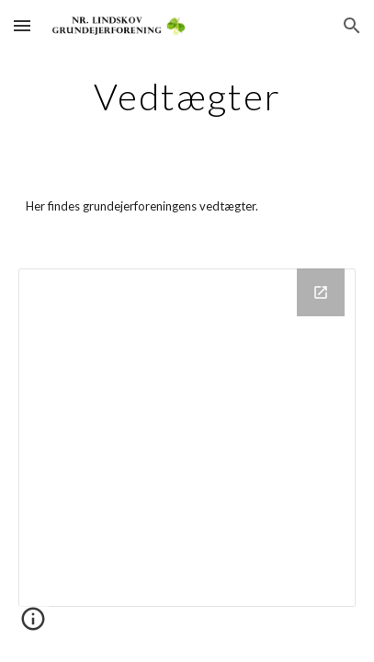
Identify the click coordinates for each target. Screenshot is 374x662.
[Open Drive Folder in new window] (321, 292)
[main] (187, 96)
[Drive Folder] (187, 437)
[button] (22, 25)
